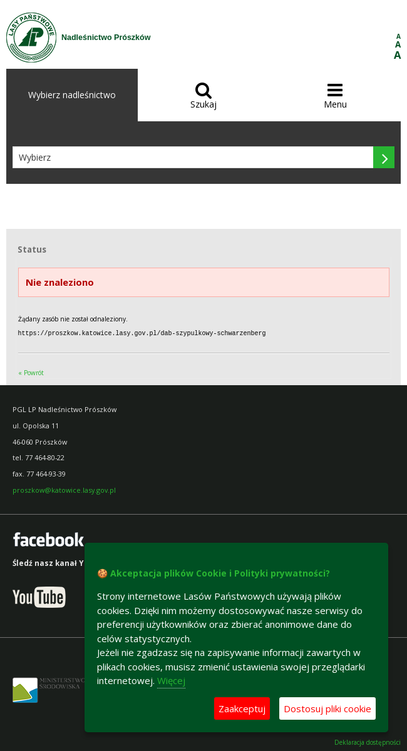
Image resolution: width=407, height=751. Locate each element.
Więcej (171, 680)
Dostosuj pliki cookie (327, 708)
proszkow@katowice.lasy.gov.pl (64, 489)
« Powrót (31, 372)
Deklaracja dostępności (367, 741)
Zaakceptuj (242, 708)
